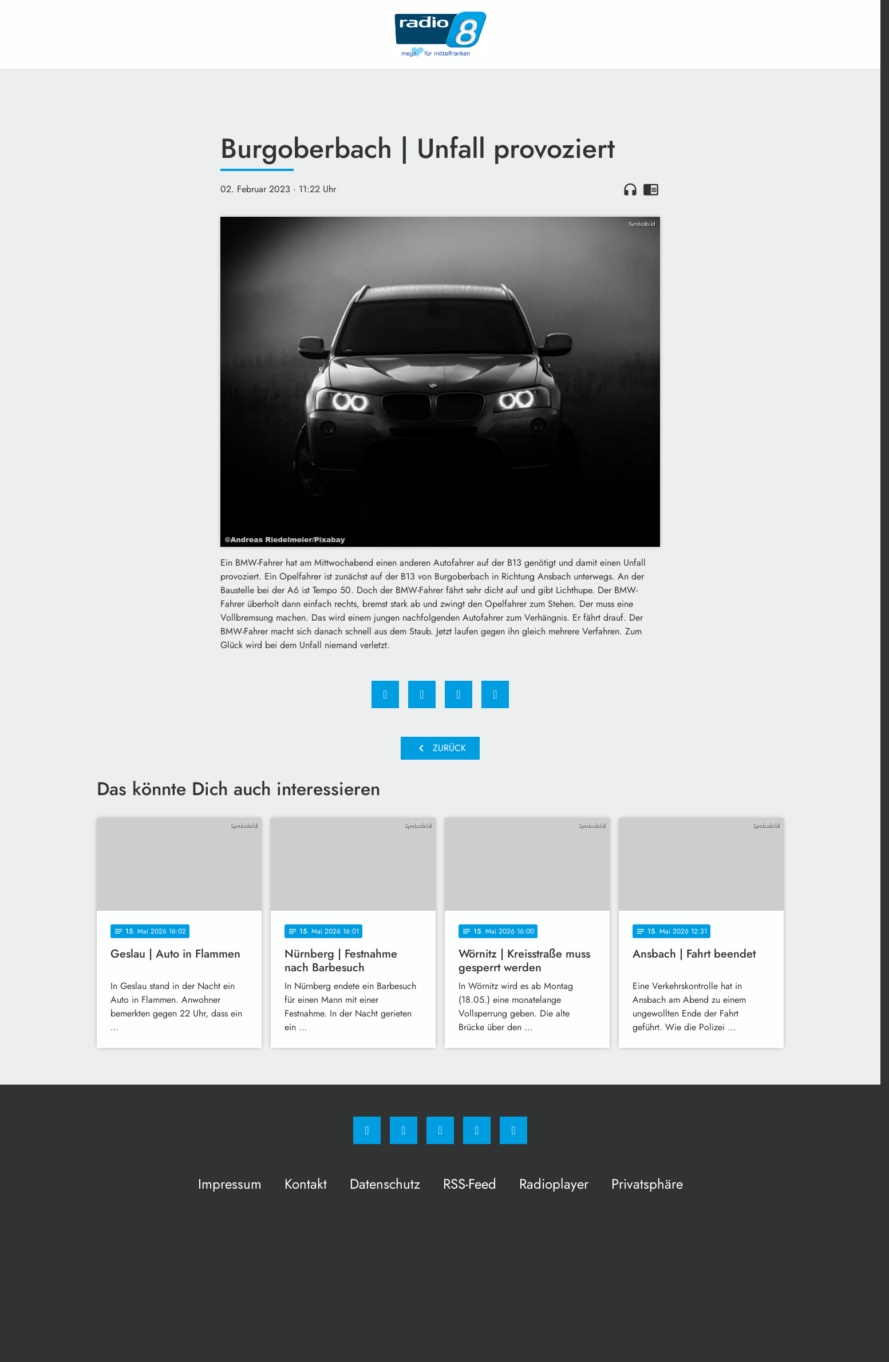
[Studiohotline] (477, 1130)
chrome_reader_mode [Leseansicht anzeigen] (651, 189)
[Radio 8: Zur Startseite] (440, 34)
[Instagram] (403, 1130)
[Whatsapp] (440, 1130)
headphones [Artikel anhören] (630, 189)
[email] (513, 1130)
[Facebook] (367, 1130)
